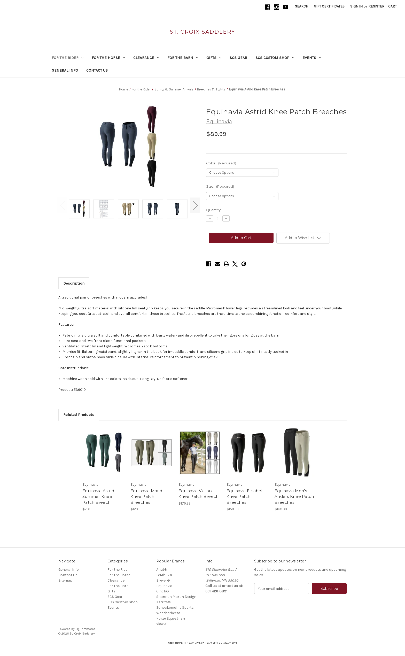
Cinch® (162, 591)
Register (376, 6)
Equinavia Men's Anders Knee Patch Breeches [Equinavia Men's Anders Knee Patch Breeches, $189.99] (294, 496)
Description (73, 283)
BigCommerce (85, 629)
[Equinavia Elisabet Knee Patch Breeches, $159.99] (247, 452)
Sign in (356, 6)
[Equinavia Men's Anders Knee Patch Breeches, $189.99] (295, 452)
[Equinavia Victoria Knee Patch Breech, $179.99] (199, 452)
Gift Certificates (329, 6)
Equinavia (164, 586)
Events (311, 57)
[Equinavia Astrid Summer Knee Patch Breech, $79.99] (103, 452)
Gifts (213, 57)
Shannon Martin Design (176, 596)
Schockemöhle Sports (175, 607)
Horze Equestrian (170, 618)
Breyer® (163, 580)
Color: (221, 163)
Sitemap (65, 580)
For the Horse (108, 57)
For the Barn (182, 57)
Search (301, 6)
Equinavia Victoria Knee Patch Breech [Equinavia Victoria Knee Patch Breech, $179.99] (198, 493)
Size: (220, 186)
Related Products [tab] (78, 414)
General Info (65, 70)
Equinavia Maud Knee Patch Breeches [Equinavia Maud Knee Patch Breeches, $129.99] (146, 496)
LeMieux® (164, 575)
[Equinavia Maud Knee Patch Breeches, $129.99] (151, 452)
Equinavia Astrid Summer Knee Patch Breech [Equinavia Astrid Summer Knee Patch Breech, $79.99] (98, 496)
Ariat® (161, 569)
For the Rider (67, 57)
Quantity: (213, 210)
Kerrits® (163, 602)
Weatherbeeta (168, 613)
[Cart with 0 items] (392, 6)
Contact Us (97, 70)
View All (162, 624)
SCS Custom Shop (274, 57)
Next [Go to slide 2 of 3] (195, 205)
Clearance (146, 57)
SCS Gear (238, 57)
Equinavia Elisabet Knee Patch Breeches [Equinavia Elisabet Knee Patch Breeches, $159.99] (245, 496)
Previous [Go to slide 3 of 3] (62, 205)
